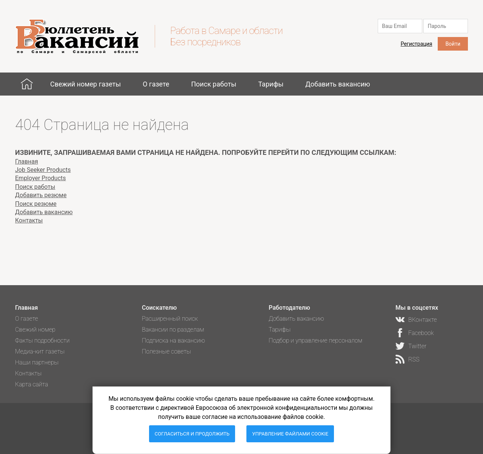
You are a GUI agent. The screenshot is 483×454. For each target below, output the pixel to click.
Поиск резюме (36, 203)
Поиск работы (213, 84)
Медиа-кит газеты (40, 351)
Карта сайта (31, 384)
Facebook (421, 333)
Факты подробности (42, 340)
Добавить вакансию (337, 84)
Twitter (417, 346)
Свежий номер (35, 329)
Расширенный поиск (170, 318)
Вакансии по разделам (173, 329)
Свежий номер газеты (85, 84)
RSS (413, 359)
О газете (156, 84)
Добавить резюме (40, 195)
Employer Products (40, 178)
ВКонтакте (422, 319)
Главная (27, 84)
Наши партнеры (36, 362)
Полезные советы (166, 351)
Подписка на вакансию (173, 340)
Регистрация (416, 44)
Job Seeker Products (43, 169)
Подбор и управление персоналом (315, 340)
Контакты (29, 220)
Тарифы (270, 84)
